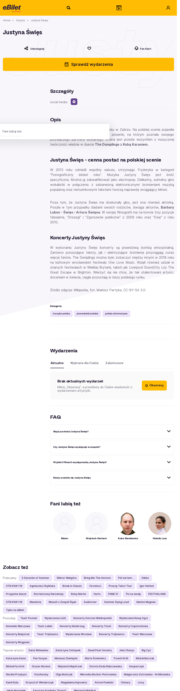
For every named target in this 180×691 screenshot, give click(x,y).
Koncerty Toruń (101, 626)
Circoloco (95, 585)
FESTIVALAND (157, 593)
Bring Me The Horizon (97, 577)
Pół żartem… (126, 577)
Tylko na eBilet (15, 610)
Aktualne (57, 363)
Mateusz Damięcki (66, 658)
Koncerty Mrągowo (18, 642)
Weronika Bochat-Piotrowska (98, 674)
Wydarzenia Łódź (55, 618)
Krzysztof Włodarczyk (40, 682)
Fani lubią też (12, 131)
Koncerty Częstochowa (133, 626)
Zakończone (114, 363)
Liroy (141, 682)
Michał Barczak (145, 658)
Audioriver (90, 602)
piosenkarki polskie (87, 313)
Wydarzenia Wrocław (79, 634)
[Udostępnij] (34, 48)
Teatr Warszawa (142, 634)
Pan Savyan (40, 658)
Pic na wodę (133, 593)
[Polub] (89, 48)
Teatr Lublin (45, 626)
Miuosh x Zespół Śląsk (62, 602)
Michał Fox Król (15, 666)
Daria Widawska (38, 650)
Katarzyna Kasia (16, 658)
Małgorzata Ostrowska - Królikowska (147, 674)
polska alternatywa (116, 313)
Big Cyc (146, 650)
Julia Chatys (126, 650)
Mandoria (35, 602)
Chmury (125, 682)
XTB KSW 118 (14, 585)
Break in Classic (72, 585)
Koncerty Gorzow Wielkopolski (92, 618)
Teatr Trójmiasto (47, 634)
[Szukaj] (69, 8)
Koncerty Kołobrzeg (72, 626)
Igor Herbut (147, 585)
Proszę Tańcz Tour (120, 585)
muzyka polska (61, 313)
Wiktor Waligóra (66, 577)
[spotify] (74, 101)
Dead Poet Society (100, 650)
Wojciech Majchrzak (70, 666)
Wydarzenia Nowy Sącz (133, 618)
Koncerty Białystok (17, 634)
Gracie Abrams (41, 666)
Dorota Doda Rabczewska (105, 666)
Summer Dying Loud (116, 602)
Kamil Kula (12, 682)
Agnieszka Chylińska (42, 585)
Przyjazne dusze (16, 593)
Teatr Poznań (28, 618)
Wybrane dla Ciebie (84, 363)
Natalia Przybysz (16, 674)
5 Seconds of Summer (35, 577)
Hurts (97, 593)
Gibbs (145, 577)
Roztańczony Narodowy (49, 593)
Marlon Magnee (146, 602)
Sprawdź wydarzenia (88, 64)
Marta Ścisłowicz (95, 658)
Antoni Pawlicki (104, 682)
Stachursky (41, 674)
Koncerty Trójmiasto (112, 634)
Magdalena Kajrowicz (74, 682)
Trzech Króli (120, 658)
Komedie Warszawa (18, 626)
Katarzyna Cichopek (68, 650)
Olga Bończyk (64, 674)
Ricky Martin (78, 593)
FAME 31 (113, 593)
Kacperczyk (136, 666)
